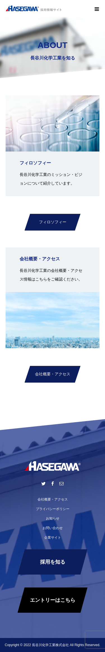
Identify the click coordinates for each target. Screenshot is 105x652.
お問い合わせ (53, 528)
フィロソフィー (52, 222)
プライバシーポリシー (52, 509)
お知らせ (52, 518)
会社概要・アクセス (52, 374)
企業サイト (52, 537)
